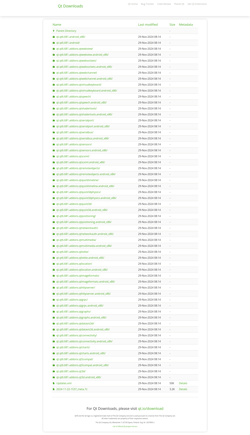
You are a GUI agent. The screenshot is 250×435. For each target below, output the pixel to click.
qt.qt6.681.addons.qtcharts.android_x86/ (81, 353)
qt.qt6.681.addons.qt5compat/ (74, 359)
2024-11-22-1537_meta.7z (71, 389)
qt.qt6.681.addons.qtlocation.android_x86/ (82, 269)
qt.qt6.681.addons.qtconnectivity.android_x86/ (84, 341)
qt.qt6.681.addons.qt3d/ (71, 371)
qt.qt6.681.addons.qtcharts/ (73, 347)
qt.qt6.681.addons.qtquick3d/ (74, 204)
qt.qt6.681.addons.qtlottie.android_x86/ (80, 258)
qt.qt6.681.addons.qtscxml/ (72, 156)
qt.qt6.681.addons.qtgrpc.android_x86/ (79, 305)
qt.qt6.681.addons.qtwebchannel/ (76, 72)
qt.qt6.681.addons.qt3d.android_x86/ (78, 377)
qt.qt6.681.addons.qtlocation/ (74, 264)
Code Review (164, 3)
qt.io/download (150, 408)
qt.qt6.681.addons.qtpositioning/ (76, 216)
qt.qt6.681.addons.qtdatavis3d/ (75, 323)
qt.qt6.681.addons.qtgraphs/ (73, 311)
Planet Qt (179, 3)
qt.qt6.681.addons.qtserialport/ (75, 120)
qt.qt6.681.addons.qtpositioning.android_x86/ (83, 222)
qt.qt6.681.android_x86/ (70, 37)
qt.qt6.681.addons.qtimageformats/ (77, 275)
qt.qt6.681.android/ (68, 43)
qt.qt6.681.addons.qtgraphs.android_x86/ (81, 317)
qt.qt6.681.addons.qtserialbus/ (74, 132)
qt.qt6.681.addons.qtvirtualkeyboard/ (79, 84)
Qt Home (133, 3)
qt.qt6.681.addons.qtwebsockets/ (76, 60)
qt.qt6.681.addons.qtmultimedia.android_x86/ (84, 246)
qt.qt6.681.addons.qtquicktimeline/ (77, 180)
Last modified (148, 24)
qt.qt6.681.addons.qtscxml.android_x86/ (80, 162)
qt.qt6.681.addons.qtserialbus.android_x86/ (82, 138)
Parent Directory (66, 31)
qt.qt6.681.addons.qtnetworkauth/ (77, 228)
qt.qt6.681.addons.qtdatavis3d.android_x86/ (83, 329)
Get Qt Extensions (197, 3)
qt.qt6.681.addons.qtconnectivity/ (76, 335)
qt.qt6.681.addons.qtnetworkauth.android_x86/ (85, 234)
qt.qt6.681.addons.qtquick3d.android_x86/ (82, 210)
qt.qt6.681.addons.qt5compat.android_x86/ (82, 365)
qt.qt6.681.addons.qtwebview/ (74, 48)
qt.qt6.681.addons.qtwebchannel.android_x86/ (84, 78)
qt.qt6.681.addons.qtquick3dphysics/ (78, 192)
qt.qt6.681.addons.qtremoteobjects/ (78, 168)
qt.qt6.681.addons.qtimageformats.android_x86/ (85, 281)
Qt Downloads (70, 6)
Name (57, 24)
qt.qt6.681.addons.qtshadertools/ (76, 108)
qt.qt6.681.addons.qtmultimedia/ (76, 240)
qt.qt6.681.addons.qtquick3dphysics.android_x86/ (86, 198)
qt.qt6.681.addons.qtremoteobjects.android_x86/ (86, 174)
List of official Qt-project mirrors (125, 426)
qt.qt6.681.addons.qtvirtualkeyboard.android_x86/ (86, 90)
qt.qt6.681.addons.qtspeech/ (73, 96)
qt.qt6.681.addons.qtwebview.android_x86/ (82, 54)
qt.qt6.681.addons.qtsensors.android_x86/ (81, 150)
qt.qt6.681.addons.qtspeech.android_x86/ (81, 102)
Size (172, 24)
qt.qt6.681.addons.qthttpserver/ (75, 287)
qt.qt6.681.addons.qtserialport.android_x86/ (83, 126)
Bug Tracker (147, 3)
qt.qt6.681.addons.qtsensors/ (74, 144)
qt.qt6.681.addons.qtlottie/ (72, 252)
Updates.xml (64, 383)
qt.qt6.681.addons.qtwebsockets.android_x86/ (84, 67)
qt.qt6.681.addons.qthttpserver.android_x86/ (83, 293)
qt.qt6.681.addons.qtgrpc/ (72, 299)
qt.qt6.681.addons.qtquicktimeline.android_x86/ (85, 186)
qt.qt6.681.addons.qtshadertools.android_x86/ (84, 114)
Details (183, 383)
